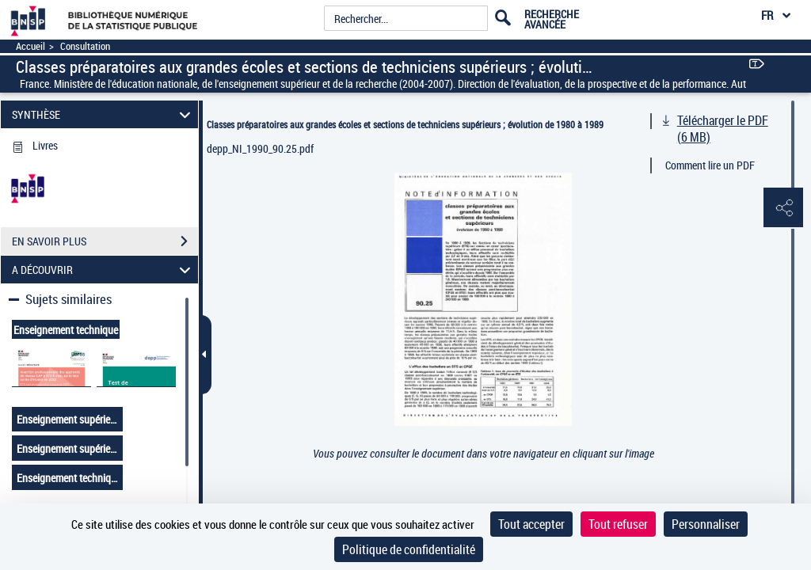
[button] (783, 208)
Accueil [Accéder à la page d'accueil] (30, 46)
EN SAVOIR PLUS (105, 241)
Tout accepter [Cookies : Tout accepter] (531, 524)
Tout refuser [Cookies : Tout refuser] (618, 524)
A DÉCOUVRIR (104, 269)
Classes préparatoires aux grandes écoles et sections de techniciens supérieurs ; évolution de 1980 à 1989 (405, 124)
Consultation (85, 46)
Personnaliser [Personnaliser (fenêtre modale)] (706, 524)
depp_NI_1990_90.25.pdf (260, 148)
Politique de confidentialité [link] (408, 549)
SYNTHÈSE (104, 114)
